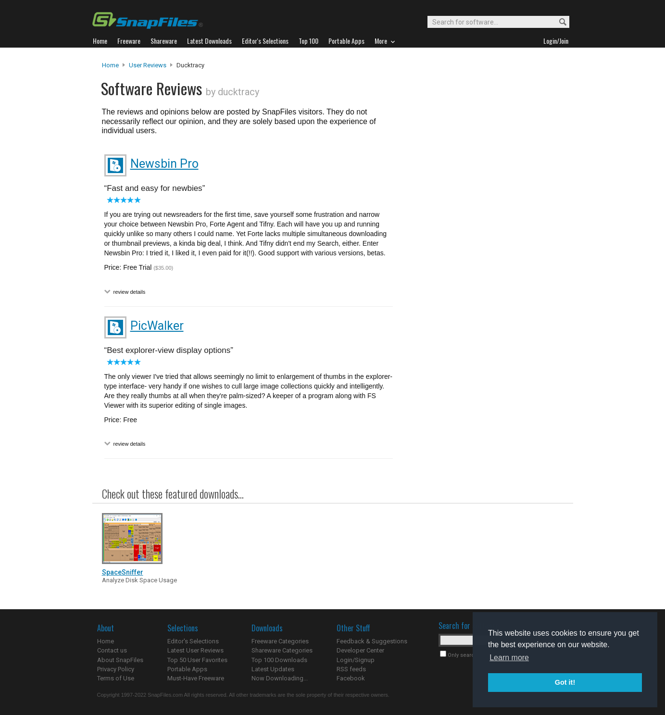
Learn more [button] (509, 657)
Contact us (112, 650)
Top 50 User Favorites (197, 660)
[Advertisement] (482, 256)
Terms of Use (115, 678)
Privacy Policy (115, 669)
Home (110, 65)
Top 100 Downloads (279, 660)
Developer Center (360, 650)
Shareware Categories (282, 650)
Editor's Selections (193, 641)
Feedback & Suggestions (372, 641)
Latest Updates (272, 669)
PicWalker (157, 326)
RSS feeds (351, 669)
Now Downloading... (279, 678)
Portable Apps (187, 669)
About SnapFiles (120, 660)
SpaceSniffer (122, 572)
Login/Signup (356, 660)
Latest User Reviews (195, 650)
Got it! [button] (565, 682)
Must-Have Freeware (195, 678)
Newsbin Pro (164, 164)
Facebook (351, 678)
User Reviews (147, 65)
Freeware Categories (280, 641)
